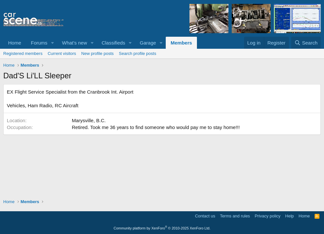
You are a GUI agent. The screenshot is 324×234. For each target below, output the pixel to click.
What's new (74, 43)
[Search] (306, 43)
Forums (39, 43)
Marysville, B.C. (89, 120)
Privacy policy (267, 216)
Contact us (205, 216)
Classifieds (113, 43)
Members (181, 43)
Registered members (23, 53)
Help (289, 216)
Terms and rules (235, 216)
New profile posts (97, 53)
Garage (148, 43)
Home (14, 43)
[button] (52, 43)
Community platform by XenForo (162, 228)
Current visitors (62, 53)
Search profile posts (137, 53)
